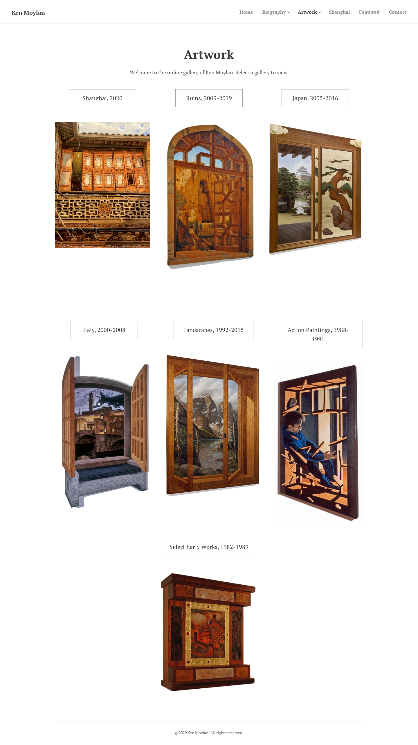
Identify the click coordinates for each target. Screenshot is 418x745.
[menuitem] (240, 12)
